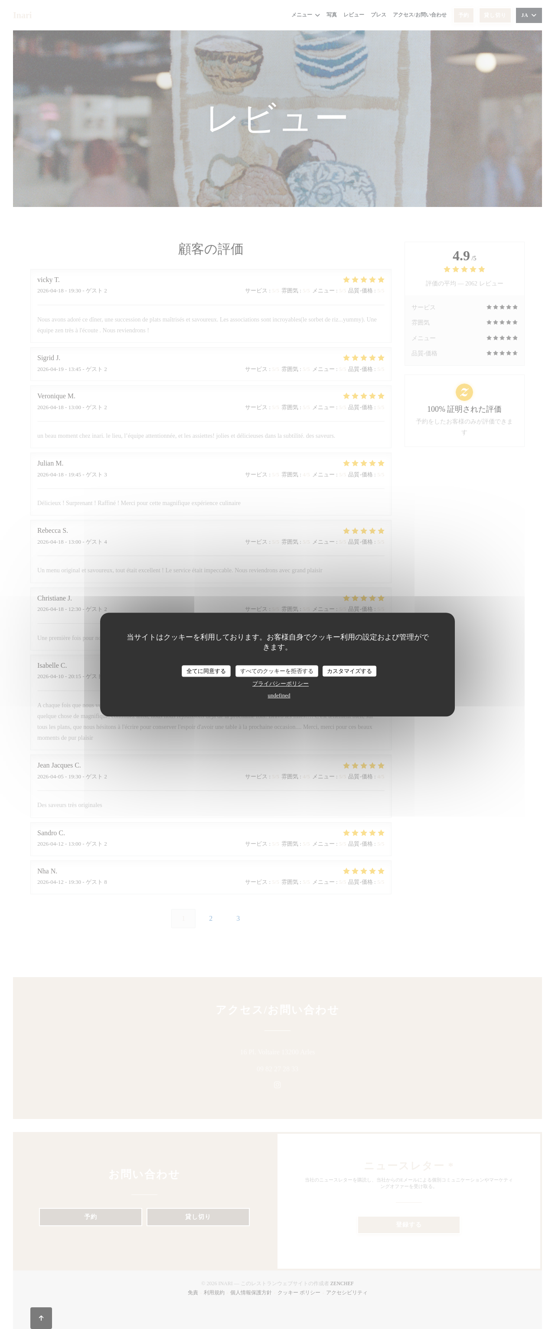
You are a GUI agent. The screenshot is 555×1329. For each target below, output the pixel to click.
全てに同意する (206, 671)
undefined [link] (279, 695)
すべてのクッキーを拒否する (276, 671)
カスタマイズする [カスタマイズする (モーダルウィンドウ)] (349, 671)
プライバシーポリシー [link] (280, 683)
